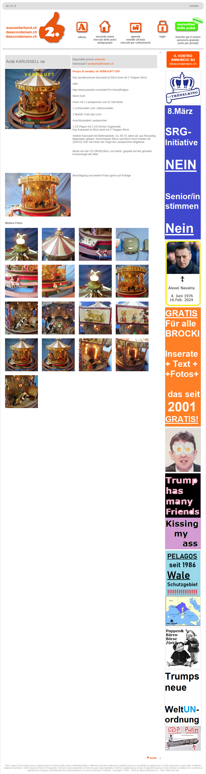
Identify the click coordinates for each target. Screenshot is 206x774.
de (7, 5)
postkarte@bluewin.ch (101, 63)
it (15, 5)
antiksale (100, 59)
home (154, 758)
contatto (194, 5)
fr (11, 5)
